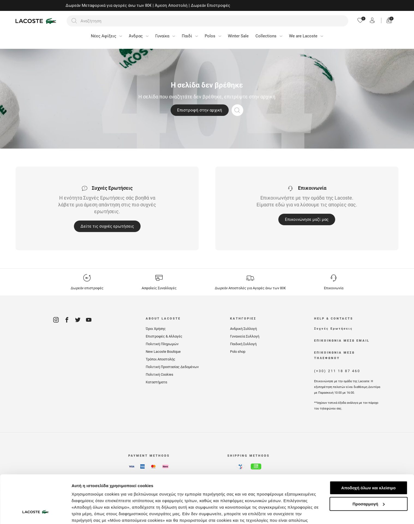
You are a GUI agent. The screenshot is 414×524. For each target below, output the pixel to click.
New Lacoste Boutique (163, 352)
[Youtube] (88, 321)
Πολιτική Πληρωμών (162, 344)
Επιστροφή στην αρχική (199, 110)
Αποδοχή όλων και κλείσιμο (368, 446)
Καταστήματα (156, 382)
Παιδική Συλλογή (243, 344)
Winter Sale (238, 36)
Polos (213, 36)
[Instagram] (56, 321)
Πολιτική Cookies (159, 374)
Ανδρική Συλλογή (243, 329)
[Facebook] (67, 321)
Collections (268, 36)
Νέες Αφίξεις (106, 36)
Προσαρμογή (369, 462)
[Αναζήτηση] (207, 20)
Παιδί (190, 36)
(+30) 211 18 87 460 (337, 371)
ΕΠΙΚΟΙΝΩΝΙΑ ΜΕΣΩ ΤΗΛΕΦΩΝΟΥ (334, 355)
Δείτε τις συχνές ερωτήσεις (107, 226)
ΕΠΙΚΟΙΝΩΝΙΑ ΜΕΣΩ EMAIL (342, 340)
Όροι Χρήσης (156, 329)
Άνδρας (138, 36)
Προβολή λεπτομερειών (95, 513)
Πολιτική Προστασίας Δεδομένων (172, 367)
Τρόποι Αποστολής (160, 359)
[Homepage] (37, 21)
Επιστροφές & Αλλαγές (164, 336)
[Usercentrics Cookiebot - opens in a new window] (35, 513)
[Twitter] (78, 321)
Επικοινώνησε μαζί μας (307, 219)
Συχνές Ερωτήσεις (333, 328)
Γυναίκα (165, 36)
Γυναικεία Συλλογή (244, 336)
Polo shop (237, 352)
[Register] (372, 21)
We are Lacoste (306, 36)
